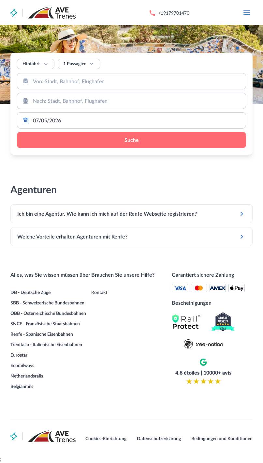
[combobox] (131, 81)
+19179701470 (173, 13)
